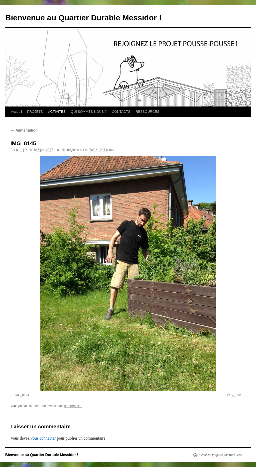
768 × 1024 (97, 150)
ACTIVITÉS (57, 112)
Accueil (16, 112)
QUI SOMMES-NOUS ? (89, 112)
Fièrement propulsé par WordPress (220, 455)
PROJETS (35, 112)
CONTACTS (121, 112)
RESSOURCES (147, 112)
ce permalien (73, 406)
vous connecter (43, 438)
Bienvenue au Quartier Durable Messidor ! (83, 17)
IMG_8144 (21, 395)
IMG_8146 (234, 395)
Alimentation (24, 130)
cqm (19, 150)
